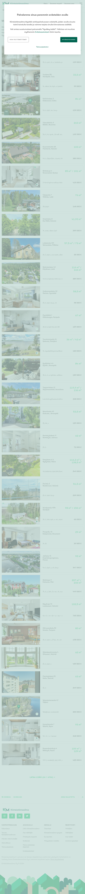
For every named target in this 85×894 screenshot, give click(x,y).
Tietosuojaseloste (42, 47)
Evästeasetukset (42, 32)
